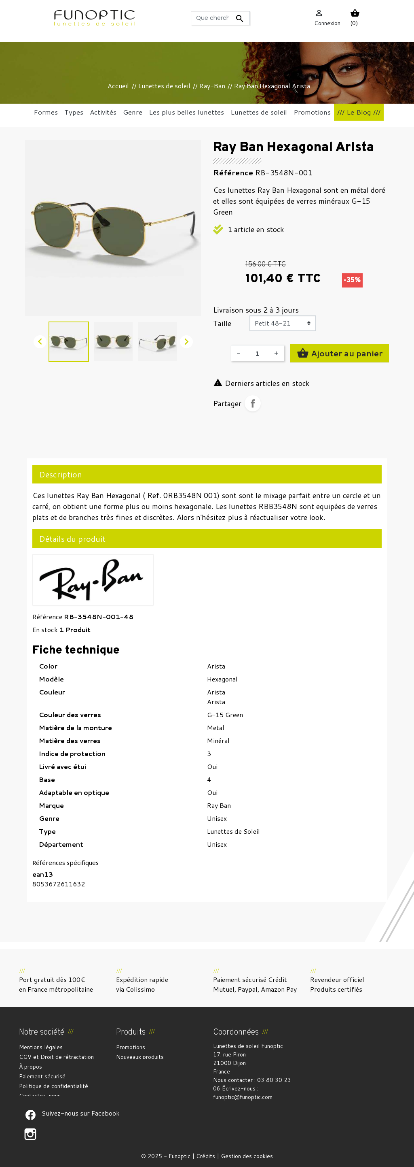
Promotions (130, 1047)
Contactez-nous (40, 1096)
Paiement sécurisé (42, 1076)
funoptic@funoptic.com (242, 1097)
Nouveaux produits (140, 1057)
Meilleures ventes (139, 1067)
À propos (30, 1067)
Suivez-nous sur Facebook (30, 1115)
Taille (222, 323)
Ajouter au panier (339, 353)
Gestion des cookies (247, 1156)
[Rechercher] (220, 18)
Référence (47, 616)
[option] (113, 228)
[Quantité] (257, 353)
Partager (253, 403)
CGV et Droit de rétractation (56, 1057)
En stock (45, 629)
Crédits (205, 1156)
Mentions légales (41, 1047)
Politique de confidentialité (53, 1086)
